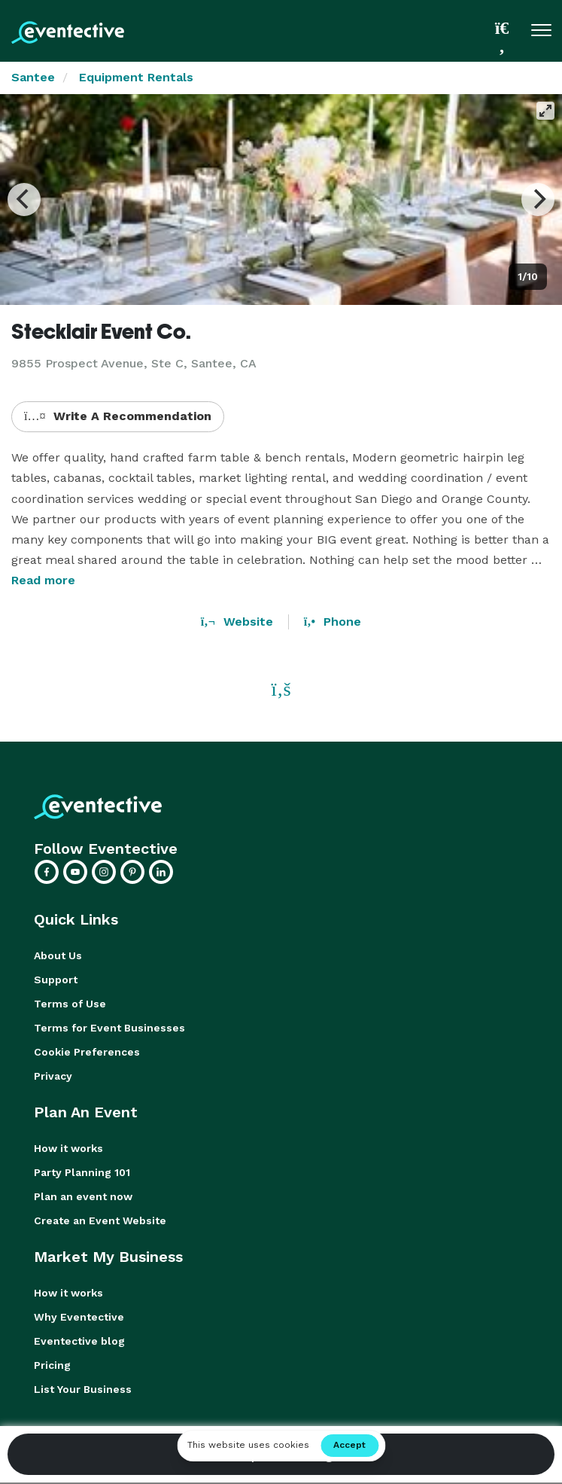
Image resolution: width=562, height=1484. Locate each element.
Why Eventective (79, 1317)
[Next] (537, 199)
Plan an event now (83, 1196)
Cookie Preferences (87, 1052)
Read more (43, 580)
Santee (33, 77)
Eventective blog (79, 1341)
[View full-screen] (545, 111)
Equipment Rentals (136, 77)
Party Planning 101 (82, 1172)
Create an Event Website (100, 1220)
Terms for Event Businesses (109, 1028)
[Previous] (24, 199)
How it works (68, 1148)
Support (55, 980)
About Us (58, 955)
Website (237, 621)
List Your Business (83, 1389)
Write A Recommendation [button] (117, 416)
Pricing (52, 1365)
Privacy (53, 1076)
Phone (332, 621)
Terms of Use (70, 1004)
